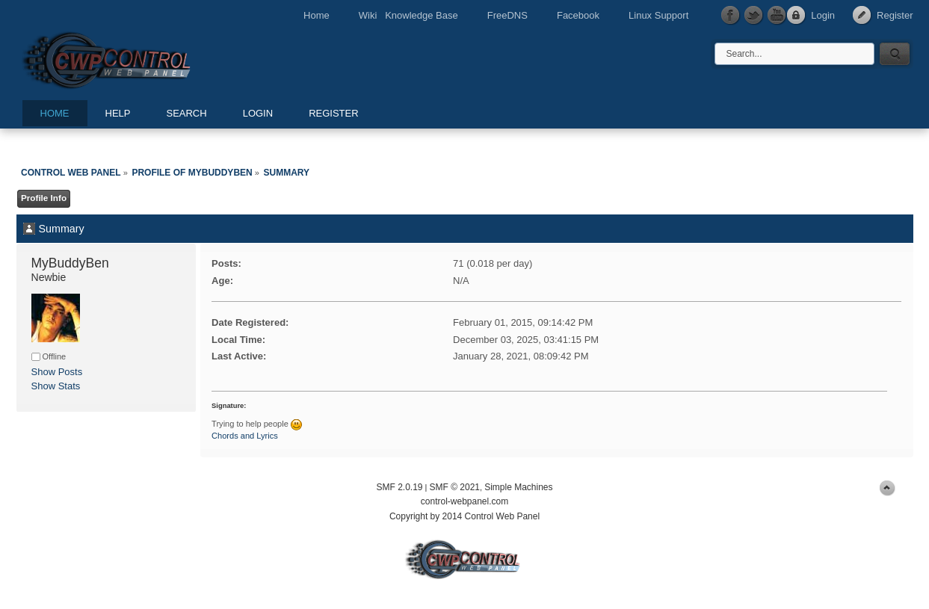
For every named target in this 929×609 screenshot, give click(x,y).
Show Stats (56, 386)
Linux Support (658, 15)
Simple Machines (518, 487)
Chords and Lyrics (245, 435)
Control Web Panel (139, 57)
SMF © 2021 (454, 487)
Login (823, 15)
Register (895, 15)
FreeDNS (507, 15)
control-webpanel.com (464, 501)
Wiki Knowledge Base (408, 15)
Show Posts (57, 371)
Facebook (578, 15)
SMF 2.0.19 (399, 487)
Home (316, 15)
